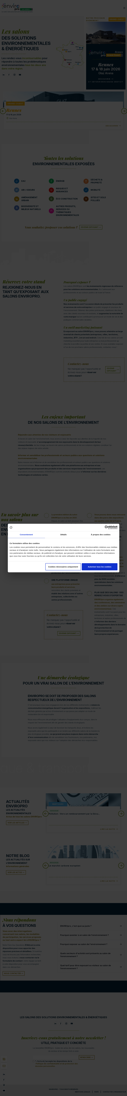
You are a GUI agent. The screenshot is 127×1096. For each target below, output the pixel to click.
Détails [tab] (63, 534)
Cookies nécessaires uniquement (63, 567)
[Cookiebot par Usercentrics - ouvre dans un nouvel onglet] (106, 527)
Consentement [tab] (26, 534)
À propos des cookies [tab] (101, 534)
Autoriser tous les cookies (99, 567)
